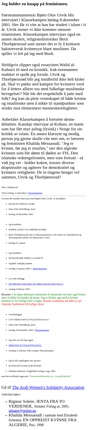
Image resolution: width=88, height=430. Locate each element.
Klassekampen (35, 193)
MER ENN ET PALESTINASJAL (25, 345)
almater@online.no (22, 411)
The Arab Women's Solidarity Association (48, 387)
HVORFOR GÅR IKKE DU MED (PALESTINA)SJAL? (36, 284)
